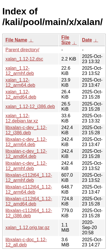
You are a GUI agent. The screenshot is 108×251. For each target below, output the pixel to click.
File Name (16, 39)
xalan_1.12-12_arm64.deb (20, 83)
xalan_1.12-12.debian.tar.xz (21, 118)
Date (87, 39)
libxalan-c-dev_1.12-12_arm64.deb (26, 142)
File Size (66, 40)
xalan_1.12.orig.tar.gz (27, 227)
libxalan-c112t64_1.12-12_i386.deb (28, 213)
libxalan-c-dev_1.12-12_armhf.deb (26, 166)
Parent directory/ (22, 49)
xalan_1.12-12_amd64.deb (20, 94)
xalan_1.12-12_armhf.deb (19, 71)
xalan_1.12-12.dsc (24, 58)
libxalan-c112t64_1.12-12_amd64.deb (28, 201)
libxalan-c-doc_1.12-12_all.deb (26, 242)
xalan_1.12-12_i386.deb (30, 106)
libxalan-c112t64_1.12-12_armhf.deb (28, 178)
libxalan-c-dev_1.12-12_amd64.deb (26, 154)
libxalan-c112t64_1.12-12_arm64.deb (28, 189)
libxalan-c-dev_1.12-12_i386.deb (26, 130)
